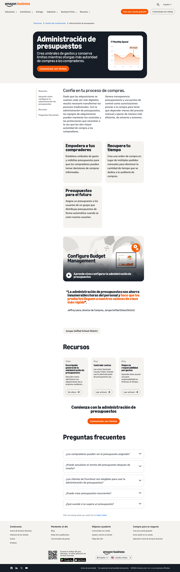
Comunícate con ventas (101, 531)
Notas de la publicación (60, 535)
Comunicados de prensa (60, 539)
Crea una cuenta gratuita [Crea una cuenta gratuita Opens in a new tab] (134, 11)
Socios (12, 539)
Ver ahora (74, 392)
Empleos (13, 543)
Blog (53, 531)
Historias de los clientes (19, 535)
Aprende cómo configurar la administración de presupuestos (47, 100)
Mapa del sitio (97, 539)
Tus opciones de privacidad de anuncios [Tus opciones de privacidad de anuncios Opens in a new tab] (113, 568)
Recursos (42, 109)
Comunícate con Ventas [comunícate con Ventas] (53, 68)
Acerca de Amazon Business (21, 531)
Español (167, 4)
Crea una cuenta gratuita (142, 531)
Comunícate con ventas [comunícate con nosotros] (162, 11)
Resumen (42, 91)
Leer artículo (103, 392)
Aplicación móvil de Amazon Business (148, 539)
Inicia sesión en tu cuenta (143, 535)
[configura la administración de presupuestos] (103, 260)
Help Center (101, 516)
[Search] (158, 4)
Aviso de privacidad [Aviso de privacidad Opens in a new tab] (88, 568)
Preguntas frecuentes (48, 115)
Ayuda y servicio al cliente (102, 535)
